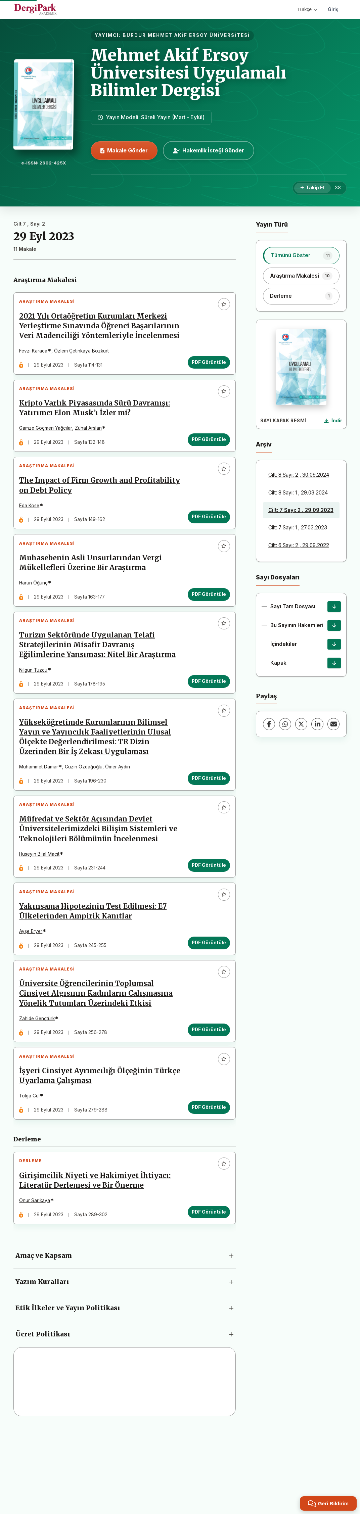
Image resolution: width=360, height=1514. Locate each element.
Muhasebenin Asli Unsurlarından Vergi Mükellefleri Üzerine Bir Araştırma (93, 593)
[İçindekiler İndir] (334, 644)
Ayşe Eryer (33, 995)
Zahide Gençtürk (40, 1088)
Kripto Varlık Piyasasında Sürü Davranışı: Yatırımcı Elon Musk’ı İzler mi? (97, 426)
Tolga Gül (32, 1171)
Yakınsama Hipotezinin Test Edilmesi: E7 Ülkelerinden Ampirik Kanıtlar (96, 974)
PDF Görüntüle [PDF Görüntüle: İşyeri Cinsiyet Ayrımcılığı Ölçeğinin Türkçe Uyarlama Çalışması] (206, 1182)
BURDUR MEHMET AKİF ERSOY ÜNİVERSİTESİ (186, 35)
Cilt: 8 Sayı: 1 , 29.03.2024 (298, 492)
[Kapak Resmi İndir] (333, 421)
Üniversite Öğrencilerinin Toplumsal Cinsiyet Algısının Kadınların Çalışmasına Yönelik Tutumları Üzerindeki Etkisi (99, 1063)
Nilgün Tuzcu (36, 716)
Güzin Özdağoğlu (86, 818)
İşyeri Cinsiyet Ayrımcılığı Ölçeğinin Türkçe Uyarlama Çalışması (89, 1151)
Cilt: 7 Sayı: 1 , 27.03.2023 (297, 527)
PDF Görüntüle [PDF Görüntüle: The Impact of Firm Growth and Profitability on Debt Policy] (206, 541)
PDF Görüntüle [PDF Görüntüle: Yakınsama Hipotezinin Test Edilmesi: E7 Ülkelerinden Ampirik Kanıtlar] (206, 1006)
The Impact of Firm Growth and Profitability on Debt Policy (79, 510)
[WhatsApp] (285, 724)
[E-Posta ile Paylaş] (333, 724)
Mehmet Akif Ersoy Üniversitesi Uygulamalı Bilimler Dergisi (188, 73)
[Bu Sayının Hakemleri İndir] (334, 625)
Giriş (333, 9)
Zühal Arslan (91, 447)
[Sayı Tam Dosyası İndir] (334, 606)
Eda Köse (32, 530)
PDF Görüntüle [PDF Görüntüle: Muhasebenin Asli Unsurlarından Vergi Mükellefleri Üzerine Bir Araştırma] (206, 624)
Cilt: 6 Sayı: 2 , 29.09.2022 (298, 545)
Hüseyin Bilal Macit (42, 911)
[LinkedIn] (317, 724)
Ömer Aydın (120, 818)
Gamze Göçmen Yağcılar (48, 447)
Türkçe (307, 9)
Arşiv (264, 444)
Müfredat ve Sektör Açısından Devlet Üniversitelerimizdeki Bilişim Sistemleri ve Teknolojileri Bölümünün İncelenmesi (96, 886)
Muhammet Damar (41, 818)
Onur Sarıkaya (37, 1281)
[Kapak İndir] (334, 663)
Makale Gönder (124, 150)
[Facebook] (269, 724)
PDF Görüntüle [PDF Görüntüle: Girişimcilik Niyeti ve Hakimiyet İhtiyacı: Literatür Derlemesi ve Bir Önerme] (206, 1293)
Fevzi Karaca (36, 363)
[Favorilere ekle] (221, 307)
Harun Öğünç (36, 613)
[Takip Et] (312, 188)
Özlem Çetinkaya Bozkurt (84, 363)
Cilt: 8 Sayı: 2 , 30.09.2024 (298, 475)
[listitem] (301, 255)
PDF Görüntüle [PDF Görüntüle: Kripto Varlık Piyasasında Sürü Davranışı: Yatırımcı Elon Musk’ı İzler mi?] (206, 458)
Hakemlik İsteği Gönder (208, 150)
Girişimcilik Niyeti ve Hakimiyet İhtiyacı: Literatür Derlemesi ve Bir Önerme (98, 1261)
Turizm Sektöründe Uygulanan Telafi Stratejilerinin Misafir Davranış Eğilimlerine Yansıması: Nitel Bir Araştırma (90, 686)
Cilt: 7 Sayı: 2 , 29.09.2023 (300, 510)
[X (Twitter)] (301, 724)
